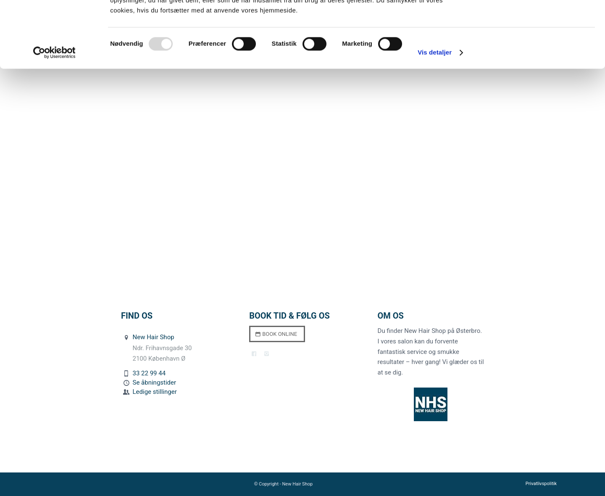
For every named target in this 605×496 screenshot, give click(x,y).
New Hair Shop (153, 337)
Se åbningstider (154, 382)
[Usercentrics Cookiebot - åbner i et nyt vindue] (54, 113)
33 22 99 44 (149, 373)
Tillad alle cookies (535, 20)
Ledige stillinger (155, 392)
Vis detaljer (435, 113)
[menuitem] (539, 484)
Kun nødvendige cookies (534, 45)
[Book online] (277, 334)
